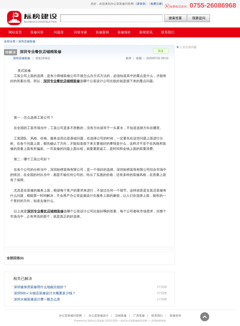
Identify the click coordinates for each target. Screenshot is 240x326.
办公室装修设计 (99, 315)
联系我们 (157, 315)
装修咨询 (175, 315)
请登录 (141, 3)
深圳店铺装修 (26, 41)
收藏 (139, 58)
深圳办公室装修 (95, 320)
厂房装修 (139, 315)
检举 (128, 58)
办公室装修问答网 (32, 18)
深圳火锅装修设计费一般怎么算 (37, 299)
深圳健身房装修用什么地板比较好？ (40, 287)
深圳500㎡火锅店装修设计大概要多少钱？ (45, 293)
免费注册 (156, 3)
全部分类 (9, 41)
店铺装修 (121, 315)
